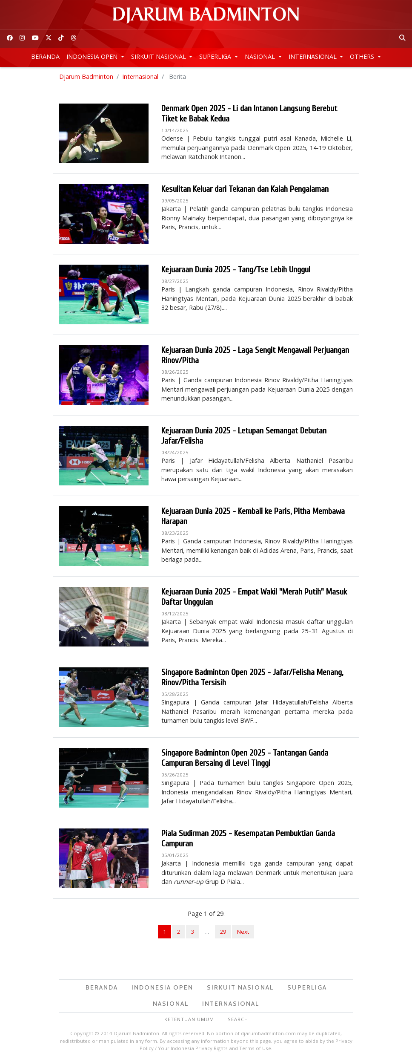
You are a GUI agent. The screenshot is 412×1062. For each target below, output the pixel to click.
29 (223, 931)
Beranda (45, 56)
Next (243, 931)
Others (363, 56)
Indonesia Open (92, 56)
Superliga (216, 56)
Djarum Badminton (86, 76)
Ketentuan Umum (189, 1019)
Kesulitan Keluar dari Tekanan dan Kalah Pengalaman (245, 189)
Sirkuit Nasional (159, 56)
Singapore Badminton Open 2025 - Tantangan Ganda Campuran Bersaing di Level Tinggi (244, 758)
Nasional (261, 56)
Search (238, 1019)
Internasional (313, 56)
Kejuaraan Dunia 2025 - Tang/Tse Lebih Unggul (235, 269)
